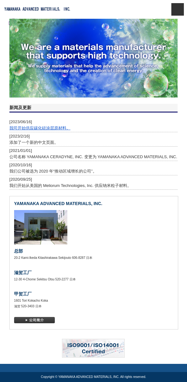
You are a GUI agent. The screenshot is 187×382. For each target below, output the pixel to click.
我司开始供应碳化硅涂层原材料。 (39, 128)
